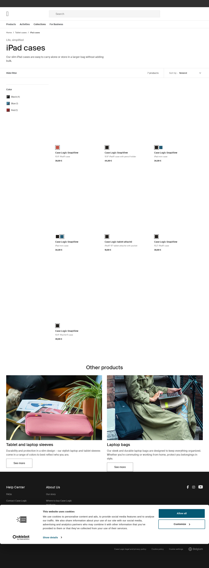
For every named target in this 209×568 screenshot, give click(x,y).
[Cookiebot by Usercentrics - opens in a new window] (21, 561)
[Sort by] (190, 73)
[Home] (27, 14)
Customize (182, 548)
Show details (50, 561)
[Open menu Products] (13, 24)
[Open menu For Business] (58, 24)
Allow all (182, 537)
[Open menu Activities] (27, 24)
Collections (40, 24)
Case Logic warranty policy (60, 528)
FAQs (9, 494)
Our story (51, 494)
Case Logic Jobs (54, 511)
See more (19, 463)
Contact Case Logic (16, 500)
